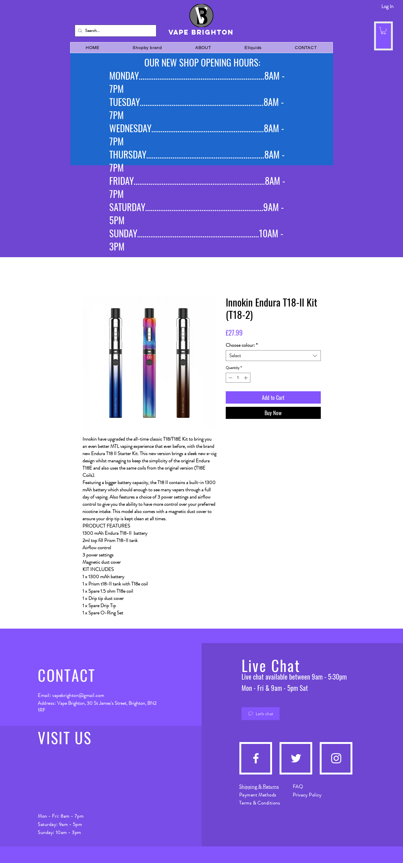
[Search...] (115, 30)
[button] (383, 30)
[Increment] (246, 377)
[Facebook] (256, 758)
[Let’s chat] (261, 713)
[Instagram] (336, 758)
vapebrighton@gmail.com (78, 695)
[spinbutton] (238, 377)
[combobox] (273, 355)
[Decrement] (230, 377)
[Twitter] (296, 758)
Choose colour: (242, 345)
